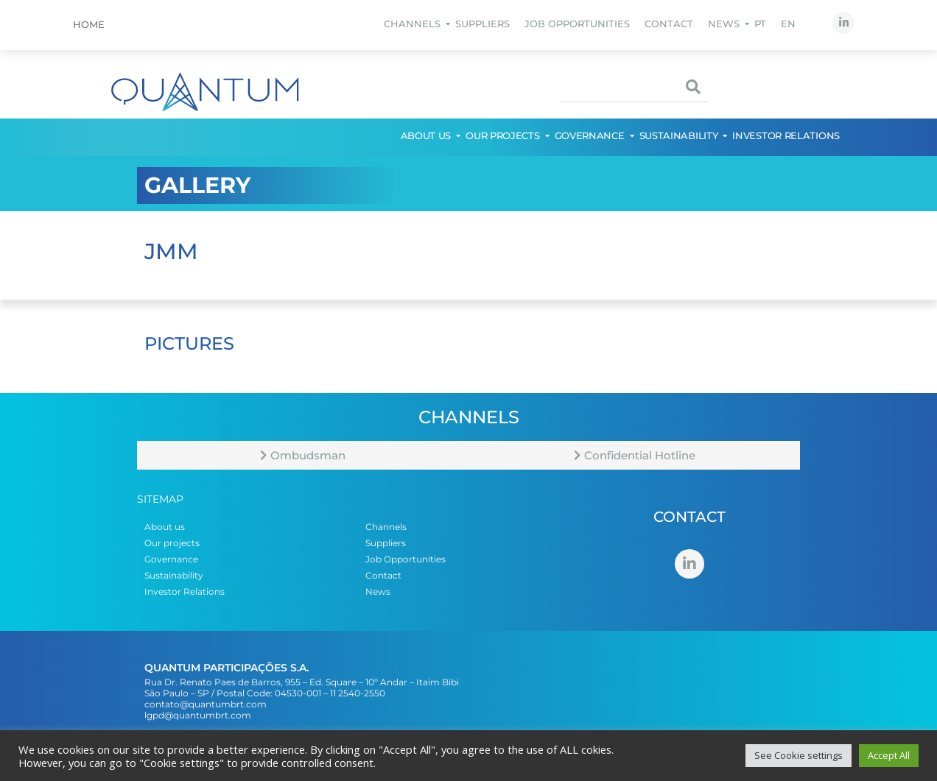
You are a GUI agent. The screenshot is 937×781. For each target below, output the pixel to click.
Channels (413, 23)
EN (788, 23)
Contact (669, 23)
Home (89, 24)
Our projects (503, 135)
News (724, 23)
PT (760, 23)
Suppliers (482, 23)
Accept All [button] (889, 755)
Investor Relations (786, 135)
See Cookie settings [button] (798, 755)
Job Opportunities (577, 23)
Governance (590, 135)
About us (427, 135)
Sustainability (679, 135)
